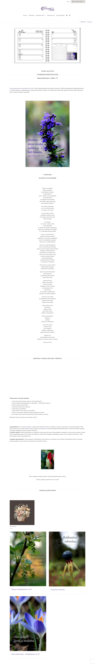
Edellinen (83, 21)
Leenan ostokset (13, 526)
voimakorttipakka (26, 426)
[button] (69, 15)
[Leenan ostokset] (22, 501)
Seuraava (89, 21)
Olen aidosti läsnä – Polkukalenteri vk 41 (25, 654)
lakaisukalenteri (42, 428)
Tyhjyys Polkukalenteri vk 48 (21, 589)
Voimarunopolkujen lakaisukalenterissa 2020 (21, 88)
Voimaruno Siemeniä (58, 589)
